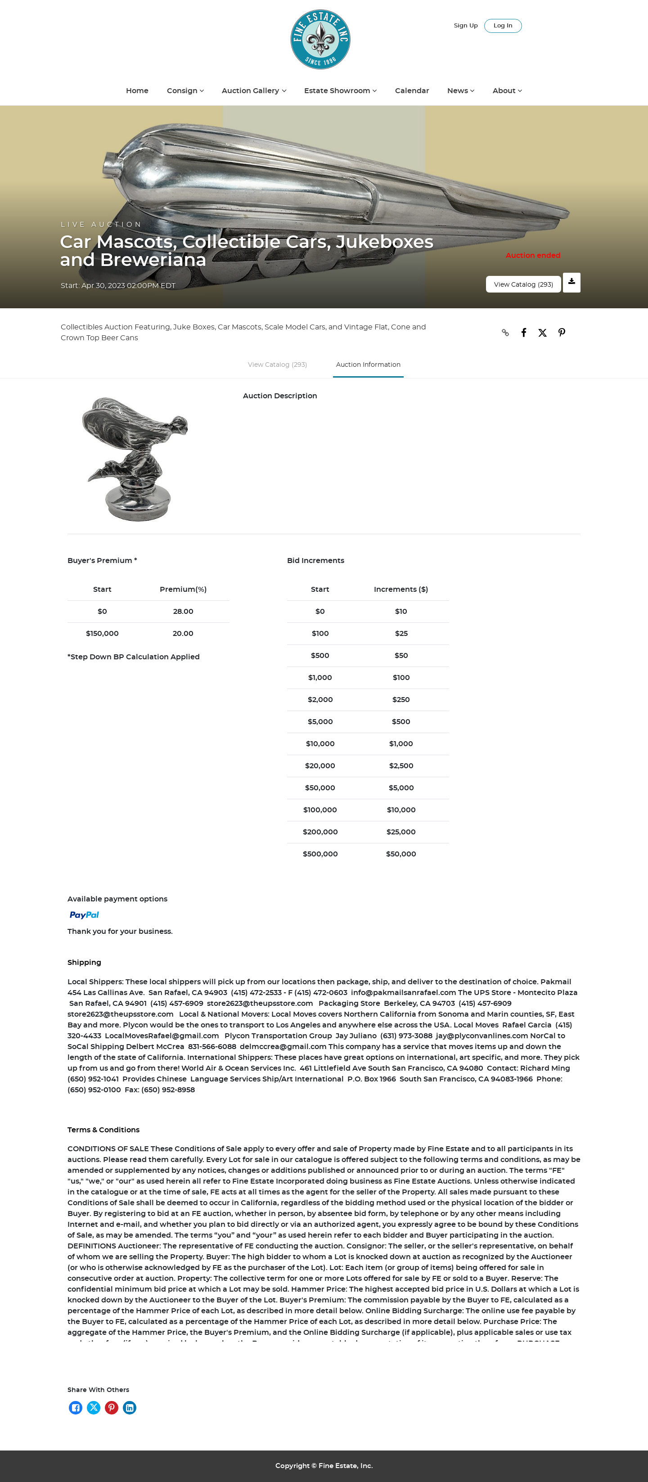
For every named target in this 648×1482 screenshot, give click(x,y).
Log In (503, 26)
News (458, 91)
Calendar (412, 91)
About (505, 91)
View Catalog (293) (524, 285)
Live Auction (102, 224)
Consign (183, 91)
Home (137, 91)
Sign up (466, 26)
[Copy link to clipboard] (509, 333)
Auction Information (368, 365)
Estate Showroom (338, 91)
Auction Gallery (251, 91)
